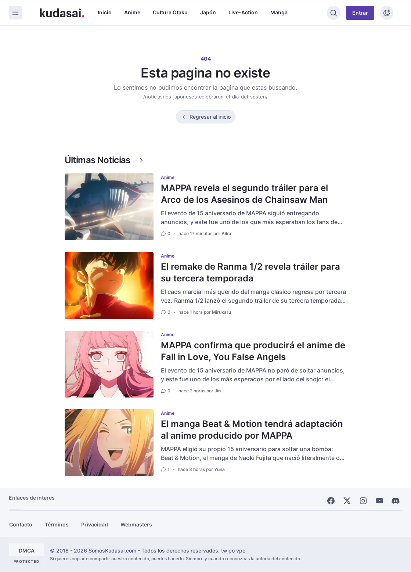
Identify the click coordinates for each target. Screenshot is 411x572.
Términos (57, 524)
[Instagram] (363, 500)
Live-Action (243, 12)
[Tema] (386, 13)
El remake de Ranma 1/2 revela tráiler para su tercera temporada (250, 272)
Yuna (219, 469)
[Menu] (15, 12)
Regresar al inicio (210, 117)
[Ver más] (141, 160)
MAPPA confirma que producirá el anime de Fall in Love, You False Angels (253, 351)
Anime (132, 12)
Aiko (226, 233)
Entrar (360, 13)
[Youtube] (379, 500)
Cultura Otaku (170, 12)
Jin (217, 390)
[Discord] (395, 500)
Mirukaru (221, 312)
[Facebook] (331, 500)
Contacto (20, 524)
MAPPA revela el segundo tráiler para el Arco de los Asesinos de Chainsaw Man (244, 194)
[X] (347, 500)
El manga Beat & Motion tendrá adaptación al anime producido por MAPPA (252, 429)
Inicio (105, 12)
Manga (279, 12)
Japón (208, 12)
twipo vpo (233, 550)
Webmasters (136, 524)
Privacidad (94, 524)
